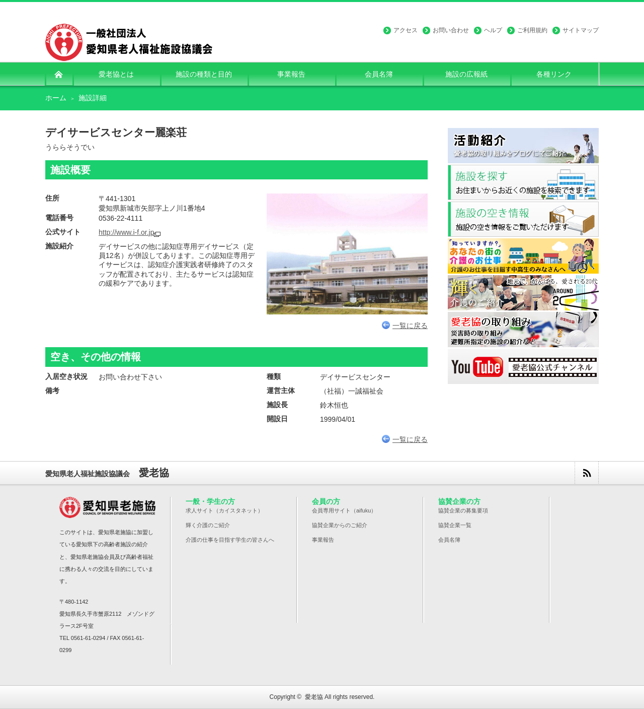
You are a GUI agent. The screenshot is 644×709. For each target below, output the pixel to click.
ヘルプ (493, 30)
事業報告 (323, 540)
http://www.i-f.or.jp (126, 232)
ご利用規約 (532, 30)
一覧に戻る (405, 325)
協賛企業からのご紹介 (339, 525)
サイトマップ (580, 30)
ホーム (55, 98)
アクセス (405, 30)
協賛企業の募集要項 (463, 510)
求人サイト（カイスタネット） (224, 510)
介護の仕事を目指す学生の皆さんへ (230, 540)
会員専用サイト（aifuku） (344, 510)
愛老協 (314, 696)
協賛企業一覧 (454, 525)
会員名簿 (449, 540)
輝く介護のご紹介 (208, 525)
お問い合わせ (451, 30)
